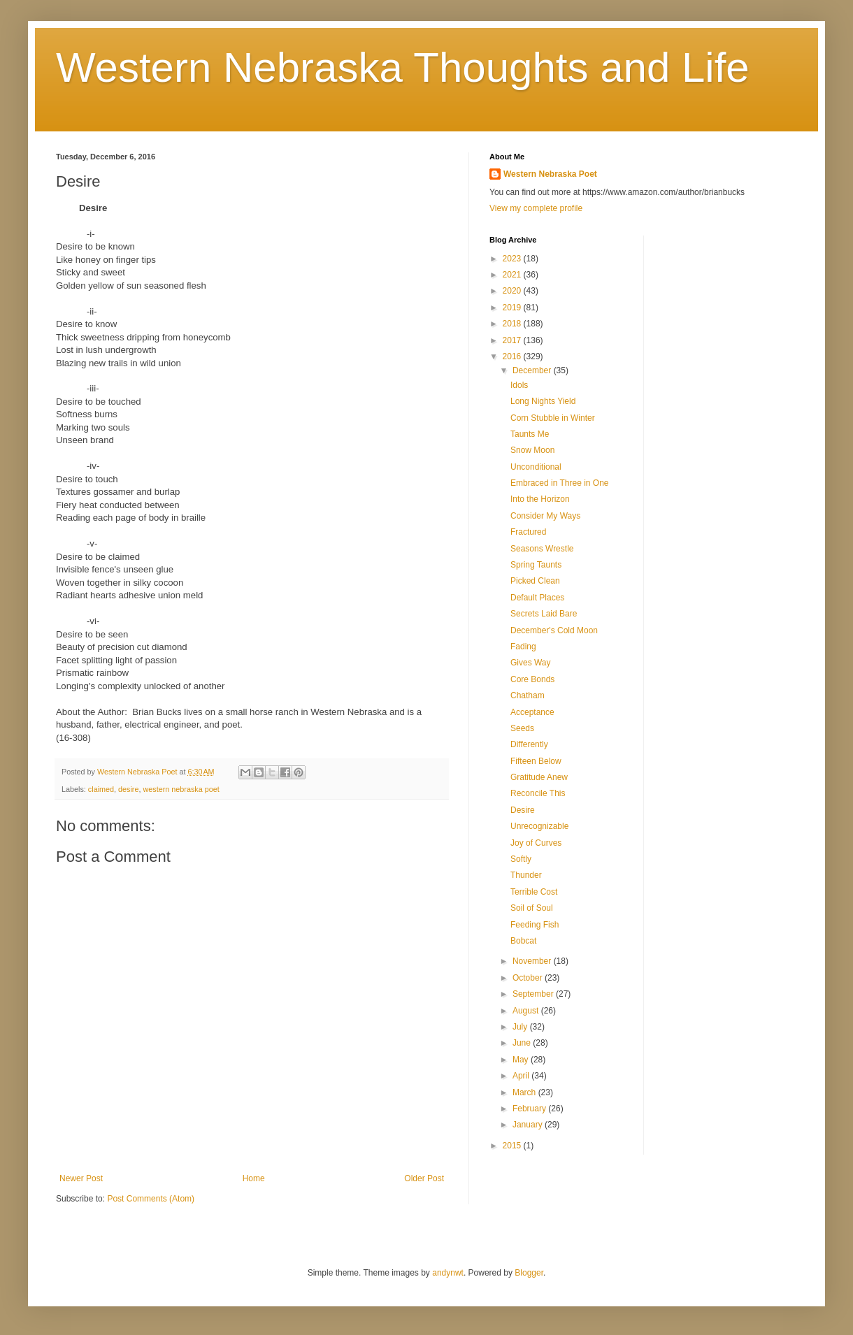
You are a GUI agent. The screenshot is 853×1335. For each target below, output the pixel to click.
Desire (522, 810)
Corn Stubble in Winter (552, 418)
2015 (513, 1145)
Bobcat (523, 941)
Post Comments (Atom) (150, 1199)
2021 (513, 275)
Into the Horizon (540, 499)
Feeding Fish (534, 925)
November (533, 961)
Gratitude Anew (539, 777)
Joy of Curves (535, 843)
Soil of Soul (531, 908)
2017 (513, 340)
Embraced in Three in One (559, 483)
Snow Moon (532, 450)
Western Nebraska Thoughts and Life (403, 67)
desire (128, 789)
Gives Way (530, 663)
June (522, 1043)
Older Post (424, 1178)
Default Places (537, 597)
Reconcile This (537, 793)
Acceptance (532, 712)
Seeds (522, 728)
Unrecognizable (539, 826)
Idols (519, 385)
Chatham (527, 695)
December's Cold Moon (554, 630)
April (521, 1076)
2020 (513, 291)
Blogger (529, 1273)
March (525, 1092)
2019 (513, 307)
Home (254, 1178)
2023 (513, 259)
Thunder (526, 875)
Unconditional (535, 467)
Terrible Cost (533, 892)
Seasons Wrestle (542, 549)
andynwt (448, 1273)
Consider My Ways (545, 516)
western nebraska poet (181, 789)
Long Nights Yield (542, 401)
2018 (513, 324)
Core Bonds (532, 679)
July (521, 1027)
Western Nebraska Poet (550, 174)
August (526, 1011)
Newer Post (81, 1178)
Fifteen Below (535, 761)
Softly (520, 859)
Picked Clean (535, 581)
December (533, 370)
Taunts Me (529, 434)
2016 (513, 356)
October (528, 978)
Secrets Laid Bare (543, 614)
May (521, 1060)
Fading (523, 646)
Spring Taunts (535, 565)
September (534, 994)
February (530, 1108)
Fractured (528, 532)
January (528, 1125)
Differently (529, 744)
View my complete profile (535, 208)
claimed (101, 789)
